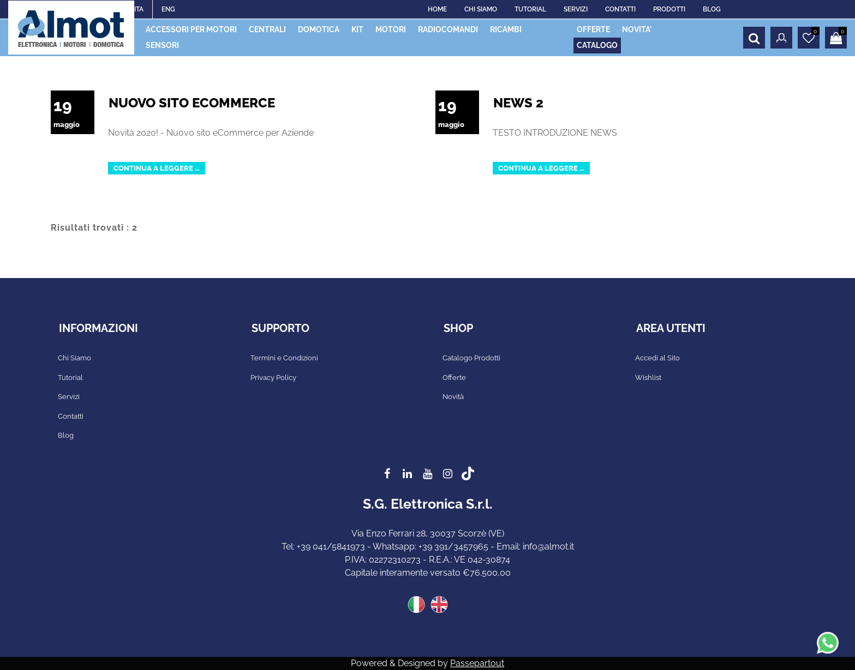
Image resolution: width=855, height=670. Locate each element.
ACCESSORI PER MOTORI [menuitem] (191, 29)
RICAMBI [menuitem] (506, 29)
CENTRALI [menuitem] (267, 29)
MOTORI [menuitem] (390, 29)
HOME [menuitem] (437, 9)
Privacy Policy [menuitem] (273, 377)
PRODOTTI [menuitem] (669, 9)
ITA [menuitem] (139, 9)
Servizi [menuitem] (69, 397)
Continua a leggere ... (156, 168)
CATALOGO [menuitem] (597, 45)
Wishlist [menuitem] (648, 377)
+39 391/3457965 (453, 546)
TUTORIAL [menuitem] (530, 9)
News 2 (518, 103)
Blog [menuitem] (66, 435)
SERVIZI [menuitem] (576, 9)
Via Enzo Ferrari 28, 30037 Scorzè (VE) (427, 533)
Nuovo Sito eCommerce (192, 103)
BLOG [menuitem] (712, 9)
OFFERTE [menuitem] (593, 29)
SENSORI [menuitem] (162, 45)
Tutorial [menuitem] (70, 377)
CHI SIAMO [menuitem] (480, 9)
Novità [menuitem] (453, 397)
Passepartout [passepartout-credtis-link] (477, 663)
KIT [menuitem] (357, 29)
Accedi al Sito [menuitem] (657, 358)
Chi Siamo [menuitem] (74, 358)
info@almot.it (548, 546)
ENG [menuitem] (168, 9)
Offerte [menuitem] (454, 377)
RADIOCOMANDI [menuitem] (448, 29)
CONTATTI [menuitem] (620, 9)
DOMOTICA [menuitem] (318, 29)
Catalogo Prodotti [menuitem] (471, 358)
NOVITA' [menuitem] (636, 29)
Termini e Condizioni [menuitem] (284, 358)
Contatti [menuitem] (70, 416)
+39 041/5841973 (331, 546)
